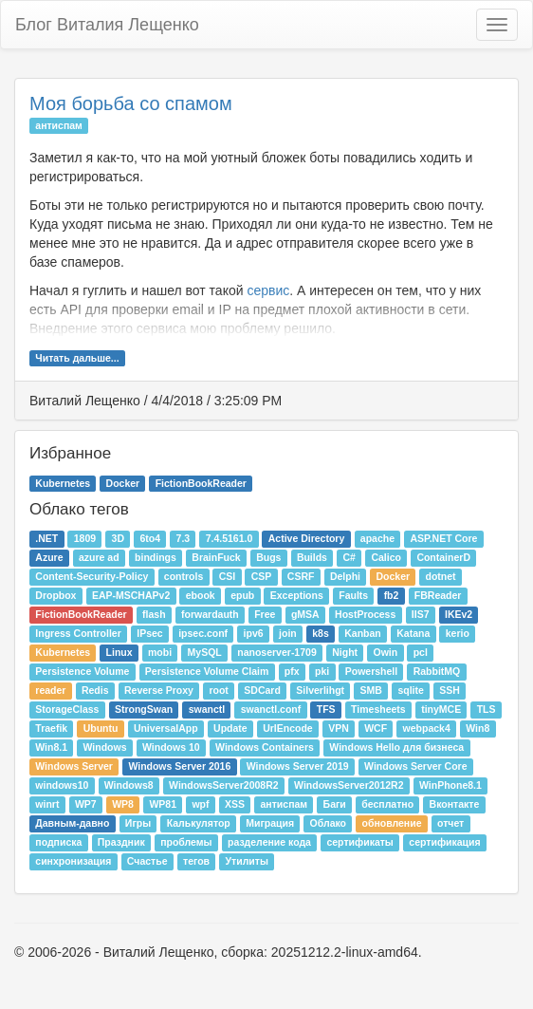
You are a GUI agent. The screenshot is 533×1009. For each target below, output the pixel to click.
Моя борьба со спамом (130, 103)
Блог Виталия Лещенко (107, 24)
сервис (268, 290)
